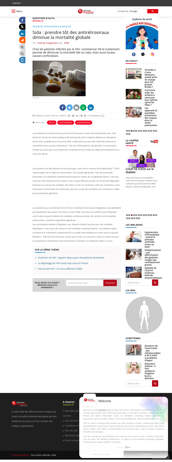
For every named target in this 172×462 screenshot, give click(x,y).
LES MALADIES (134, 224)
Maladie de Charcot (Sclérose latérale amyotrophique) (153, 272)
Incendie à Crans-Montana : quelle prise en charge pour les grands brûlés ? (151, 78)
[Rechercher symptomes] (155, 382)
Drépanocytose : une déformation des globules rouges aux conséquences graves (153, 257)
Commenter (96, 115)
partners (102, 410)
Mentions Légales (74, 434)
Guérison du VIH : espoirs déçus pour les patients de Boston (71, 257)
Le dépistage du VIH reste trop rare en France (63, 262)
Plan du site (71, 429)
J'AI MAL (130, 289)
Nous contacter (73, 439)
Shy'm (51, 122)
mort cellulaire (65, 122)
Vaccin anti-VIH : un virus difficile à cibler (60, 268)
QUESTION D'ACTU (43, 18)
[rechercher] (130, 11)
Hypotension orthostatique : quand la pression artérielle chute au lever (152, 239)
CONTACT (16, 3)
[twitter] (143, 54)
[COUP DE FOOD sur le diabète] (142, 158)
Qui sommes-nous (75, 419)
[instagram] (152, 54)
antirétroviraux (83, 122)
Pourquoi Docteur (20, 454)
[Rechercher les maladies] (155, 282)
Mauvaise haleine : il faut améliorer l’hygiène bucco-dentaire (150, 370)
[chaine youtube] (154, 142)
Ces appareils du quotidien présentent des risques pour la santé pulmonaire (151, 117)
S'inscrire (110, 282)
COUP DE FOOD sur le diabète (140, 170)
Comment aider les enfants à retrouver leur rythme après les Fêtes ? (151, 97)
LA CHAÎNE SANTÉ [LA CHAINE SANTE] (132, 141)
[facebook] (134, 54)
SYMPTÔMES (133, 337)
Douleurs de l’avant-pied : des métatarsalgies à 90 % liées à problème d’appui (153, 352)
